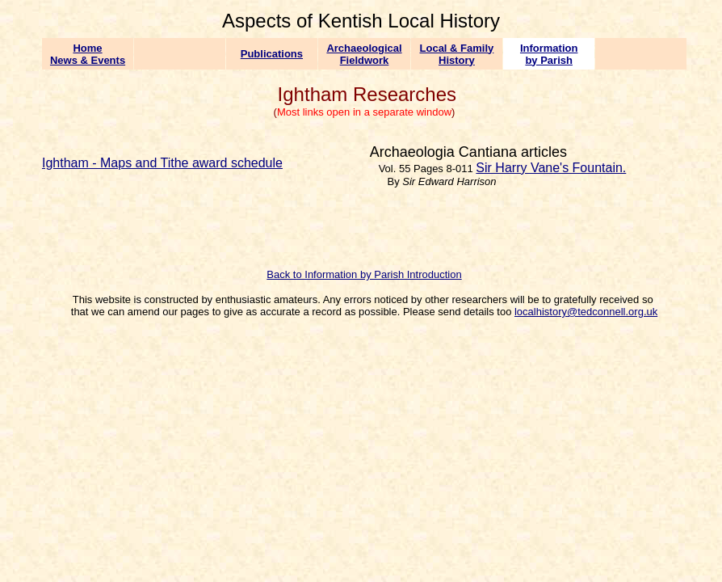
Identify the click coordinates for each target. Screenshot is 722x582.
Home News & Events (87, 54)
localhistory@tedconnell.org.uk (585, 312)
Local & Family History (457, 54)
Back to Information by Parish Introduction (364, 274)
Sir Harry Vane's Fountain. (551, 168)
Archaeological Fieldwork (363, 54)
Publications (272, 54)
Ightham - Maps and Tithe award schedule (162, 163)
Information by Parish (549, 54)
